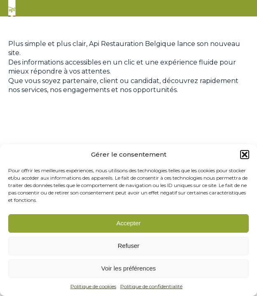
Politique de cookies (93, 286)
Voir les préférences (128, 268)
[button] (245, 154)
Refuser (129, 245)
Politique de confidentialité (151, 286)
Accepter (128, 223)
